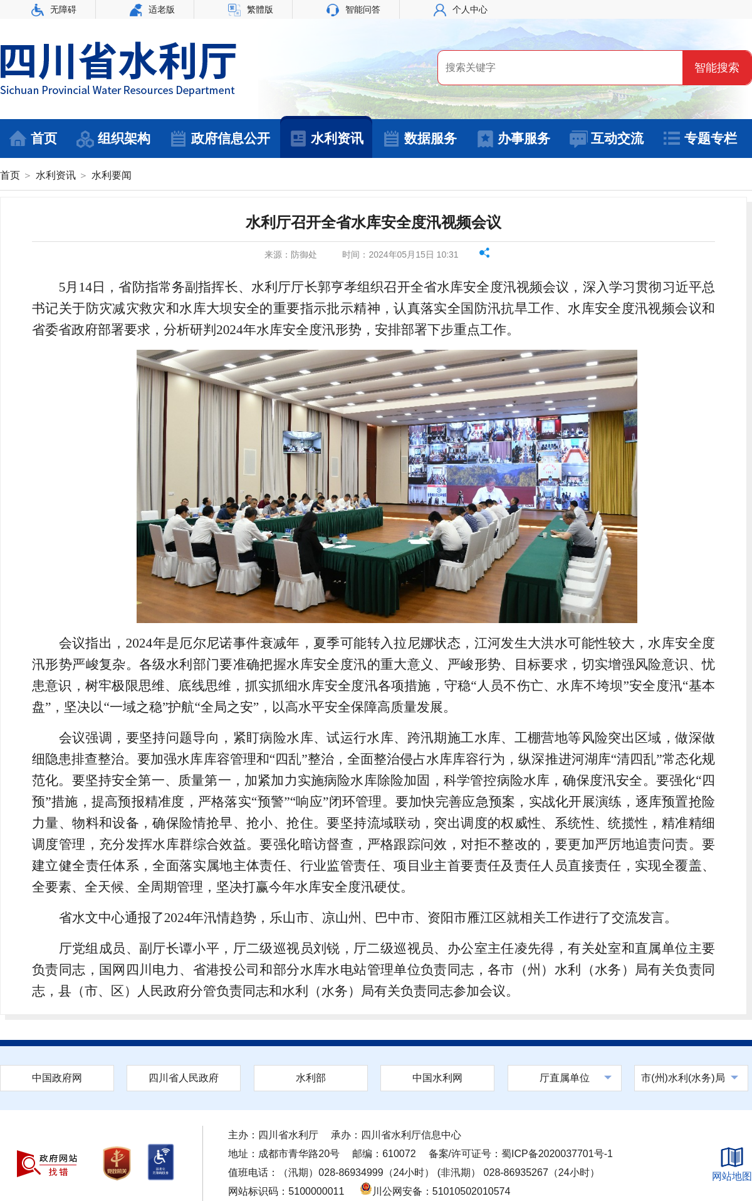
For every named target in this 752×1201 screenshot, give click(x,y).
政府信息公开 (219, 139)
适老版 (152, 9)
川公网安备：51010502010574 (435, 1191)
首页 (33, 139)
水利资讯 (326, 139)
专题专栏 (699, 139)
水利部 (311, 1078)
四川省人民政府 (184, 1078)
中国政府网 (57, 1078)
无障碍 (53, 9)
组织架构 (113, 139)
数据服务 (419, 139)
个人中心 (461, 9)
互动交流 (606, 139)
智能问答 (353, 9)
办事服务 (513, 139)
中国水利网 (437, 1078)
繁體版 (250, 9)
